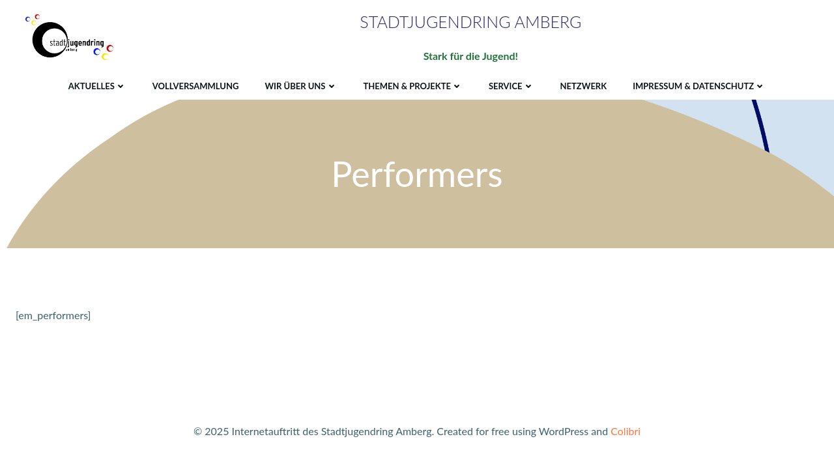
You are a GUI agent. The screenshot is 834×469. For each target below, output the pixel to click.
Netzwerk (583, 86)
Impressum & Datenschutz (699, 86)
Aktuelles (97, 86)
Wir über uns (301, 86)
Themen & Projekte (413, 86)
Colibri (625, 431)
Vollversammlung (195, 86)
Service (511, 86)
